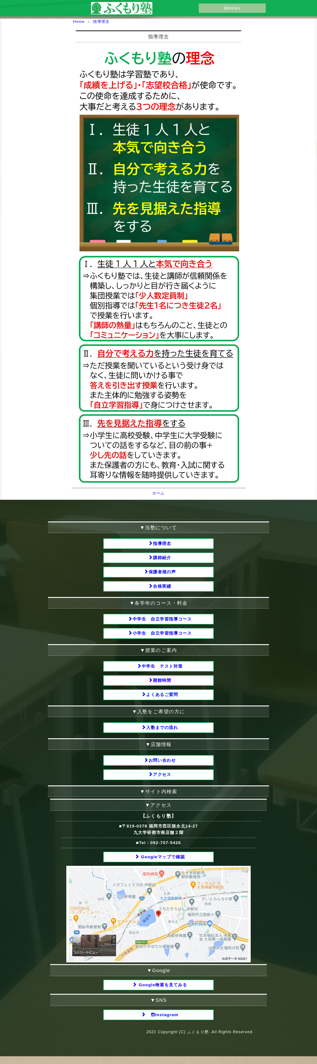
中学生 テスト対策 (162, 669)
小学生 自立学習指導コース (162, 636)
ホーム (158, 493)
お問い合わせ (162, 765)
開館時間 (162, 684)
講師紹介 (162, 558)
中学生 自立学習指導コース (162, 621)
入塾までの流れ (162, 732)
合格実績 (162, 587)
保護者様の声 (162, 573)
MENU (232, 8)
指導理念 (162, 543)
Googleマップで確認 (162, 863)
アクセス (162, 780)
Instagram (162, 1022)
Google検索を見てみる (162, 992)
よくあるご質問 (162, 699)
